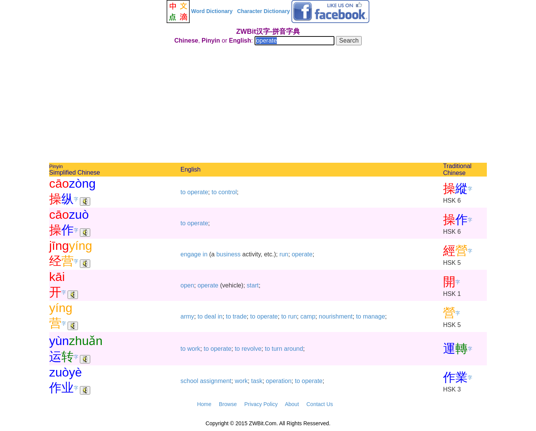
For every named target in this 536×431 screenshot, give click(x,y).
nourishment (335, 316)
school (189, 381)
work (193, 348)
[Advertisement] (268, 105)
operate (197, 192)
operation (278, 381)
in (205, 254)
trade (239, 316)
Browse (228, 404)
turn (276, 348)
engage (190, 254)
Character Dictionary (263, 11)
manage (374, 316)
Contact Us (319, 404)
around (293, 348)
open (187, 285)
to (182, 192)
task (256, 381)
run (284, 254)
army (187, 316)
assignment (216, 381)
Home (204, 404)
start (253, 285)
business (228, 254)
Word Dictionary (212, 11)
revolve (251, 348)
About (292, 404)
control (227, 192)
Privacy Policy (261, 404)
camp (307, 316)
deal (210, 316)
